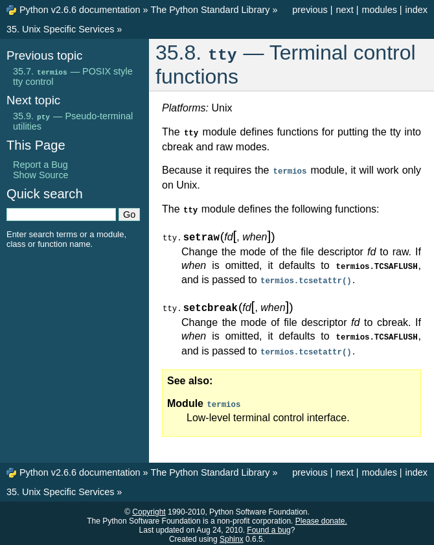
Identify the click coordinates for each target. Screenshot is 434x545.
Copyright (148, 507)
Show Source (41, 175)
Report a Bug (40, 164)
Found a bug (268, 525)
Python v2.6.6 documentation (79, 10)
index (416, 10)
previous (309, 10)
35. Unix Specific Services (60, 29)
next (344, 10)
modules (378, 10)
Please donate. (321, 516)
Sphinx (232, 534)
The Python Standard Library (209, 10)
